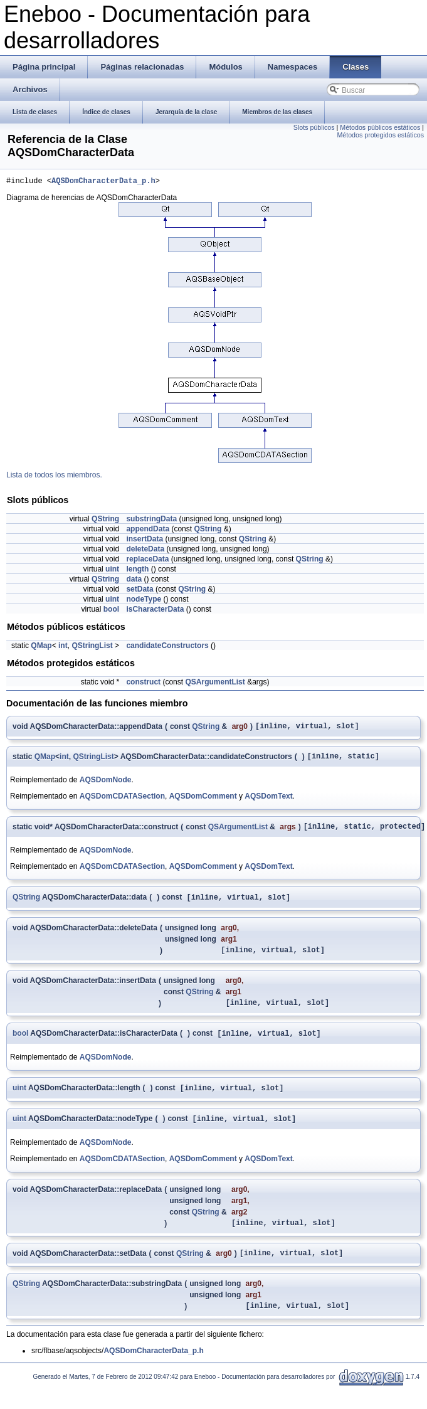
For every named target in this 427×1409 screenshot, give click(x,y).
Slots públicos (314, 127)
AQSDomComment (203, 801)
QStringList (91, 647)
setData (139, 591)
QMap (41, 647)
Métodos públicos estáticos (380, 127)
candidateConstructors (167, 647)
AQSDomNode (106, 785)
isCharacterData (155, 611)
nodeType (143, 601)
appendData (147, 530)
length (137, 570)
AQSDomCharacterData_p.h (103, 182)
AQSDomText (268, 801)
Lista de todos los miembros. (54, 476)
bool (111, 611)
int (63, 647)
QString (105, 520)
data (134, 581)
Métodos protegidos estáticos (380, 135)
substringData (151, 520)
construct (143, 683)
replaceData (147, 560)
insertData (144, 540)
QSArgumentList (215, 683)
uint (112, 570)
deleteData (145, 550)
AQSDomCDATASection (122, 801)
